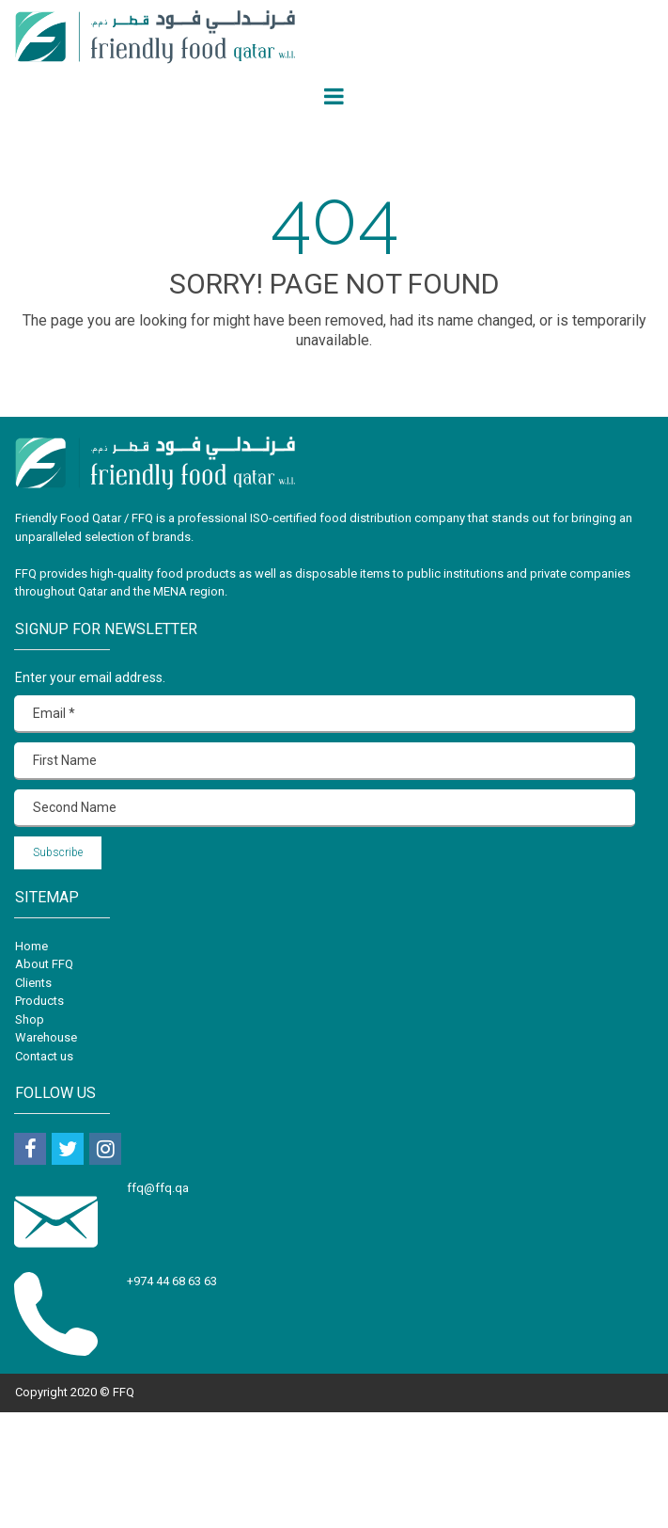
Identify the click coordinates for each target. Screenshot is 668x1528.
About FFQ (44, 964)
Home (31, 946)
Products (39, 1001)
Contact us (44, 1056)
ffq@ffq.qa (159, 1188)
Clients (33, 983)
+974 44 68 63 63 (172, 1281)
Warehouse (46, 1037)
